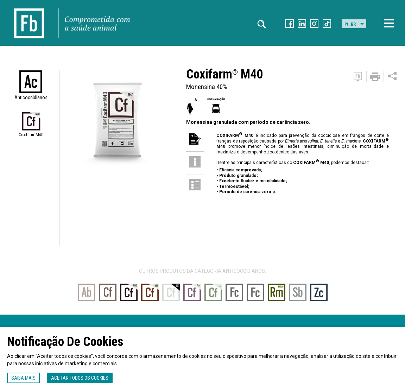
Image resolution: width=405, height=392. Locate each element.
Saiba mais (23, 378)
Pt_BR (350, 24)
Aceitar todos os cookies (79, 378)
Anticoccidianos (31, 97)
